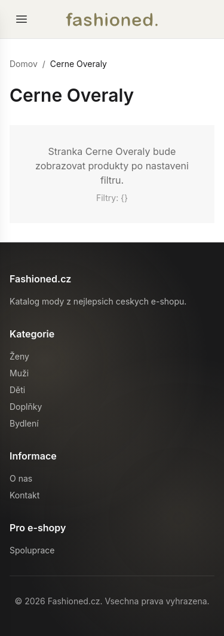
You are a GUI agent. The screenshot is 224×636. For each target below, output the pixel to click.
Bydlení (24, 423)
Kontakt (24, 495)
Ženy (19, 356)
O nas (21, 478)
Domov (24, 64)
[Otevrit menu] (21, 19)
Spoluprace (32, 550)
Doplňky (26, 406)
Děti (17, 390)
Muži (19, 373)
